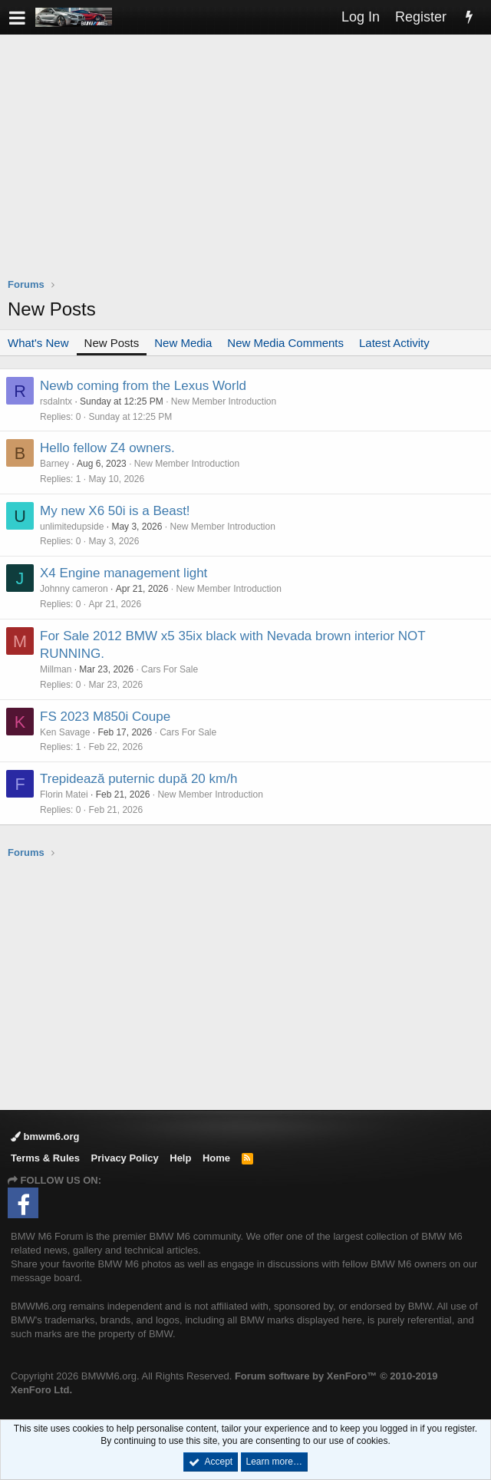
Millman (55, 669)
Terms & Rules (45, 1158)
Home (216, 1158)
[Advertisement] (249, 165)
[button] (17, 17)
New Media (183, 342)
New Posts (112, 342)
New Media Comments (285, 342)
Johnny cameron (74, 588)
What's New (38, 342)
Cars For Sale (169, 669)
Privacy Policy (125, 1158)
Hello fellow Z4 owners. (107, 448)
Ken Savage (65, 732)
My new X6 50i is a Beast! (115, 511)
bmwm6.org (45, 1136)
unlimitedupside (72, 526)
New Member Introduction (223, 401)
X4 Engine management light (123, 573)
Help (180, 1158)
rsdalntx (56, 401)
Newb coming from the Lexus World (143, 385)
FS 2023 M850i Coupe (105, 716)
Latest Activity (394, 342)
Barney (54, 463)
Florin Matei (64, 794)
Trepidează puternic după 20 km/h (138, 778)
